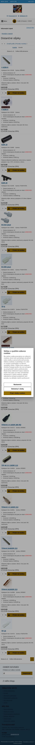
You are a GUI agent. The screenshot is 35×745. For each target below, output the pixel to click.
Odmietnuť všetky (17, 389)
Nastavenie (17, 384)
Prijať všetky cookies (17, 393)
